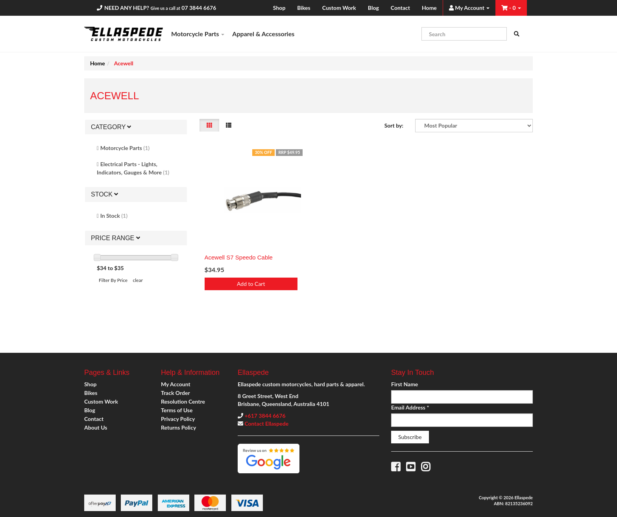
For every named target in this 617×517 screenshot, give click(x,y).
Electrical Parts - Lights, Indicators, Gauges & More (133, 168)
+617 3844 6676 (264, 415)
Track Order (175, 392)
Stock (104, 194)
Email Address (410, 407)
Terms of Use (176, 410)
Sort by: (393, 125)
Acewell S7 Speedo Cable (239, 257)
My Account (175, 384)
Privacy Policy (178, 418)
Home (429, 7)
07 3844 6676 (198, 7)
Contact (400, 7)
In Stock (113, 215)
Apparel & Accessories (263, 33)
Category (111, 127)
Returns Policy (178, 427)
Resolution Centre (183, 401)
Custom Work (339, 7)
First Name (404, 384)
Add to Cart (251, 283)
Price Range (115, 238)
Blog (373, 7)
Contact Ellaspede (266, 423)
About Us (95, 427)
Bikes (303, 7)
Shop (279, 7)
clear (138, 280)
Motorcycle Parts (197, 33)
